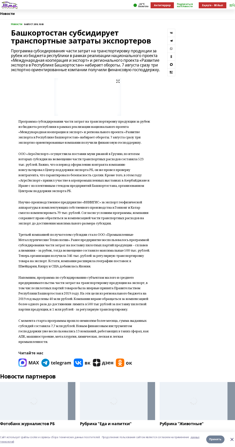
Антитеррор (162, 5)
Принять (215, 439)
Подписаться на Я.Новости (185, 5)
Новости (7, 14)
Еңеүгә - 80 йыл (212, 5)
